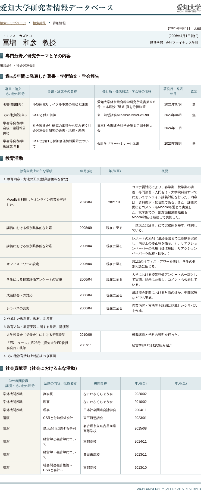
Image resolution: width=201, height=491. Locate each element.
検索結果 (39, 23)
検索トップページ (13, 23)
